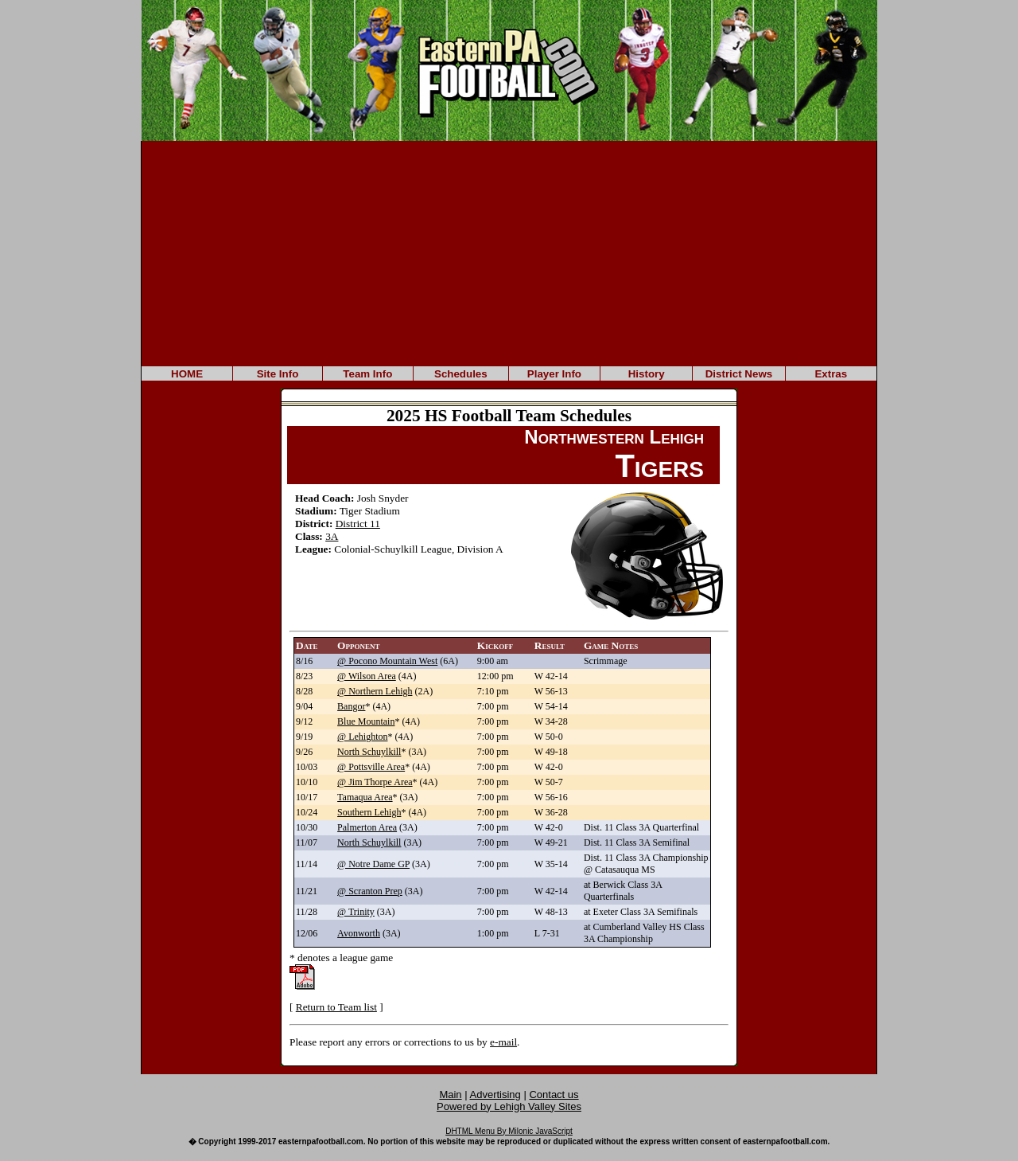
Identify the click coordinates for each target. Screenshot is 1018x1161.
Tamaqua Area (364, 797)
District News (738, 374)
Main (450, 1094)
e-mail (503, 1042)
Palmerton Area (367, 827)
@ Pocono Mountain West (387, 660)
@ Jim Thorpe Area (374, 782)
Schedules (461, 374)
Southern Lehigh (369, 812)
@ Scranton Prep (369, 891)
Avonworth (358, 933)
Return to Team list (336, 1007)
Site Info (278, 374)
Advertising (495, 1094)
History (646, 374)
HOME (187, 374)
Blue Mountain (365, 721)
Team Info (367, 374)
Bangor (351, 706)
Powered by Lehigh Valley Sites (509, 1106)
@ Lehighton (362, 736)
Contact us (553, 1094)
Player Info (554, 374)
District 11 (358, 524)
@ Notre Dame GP (373, 864)
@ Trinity (356, 911)
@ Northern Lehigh (374, 691)
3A (331, 536)
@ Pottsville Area (371, 766)
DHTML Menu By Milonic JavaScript (509, 1131)
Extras (830, 374)
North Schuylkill (369, 751)
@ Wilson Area (366, 676)
